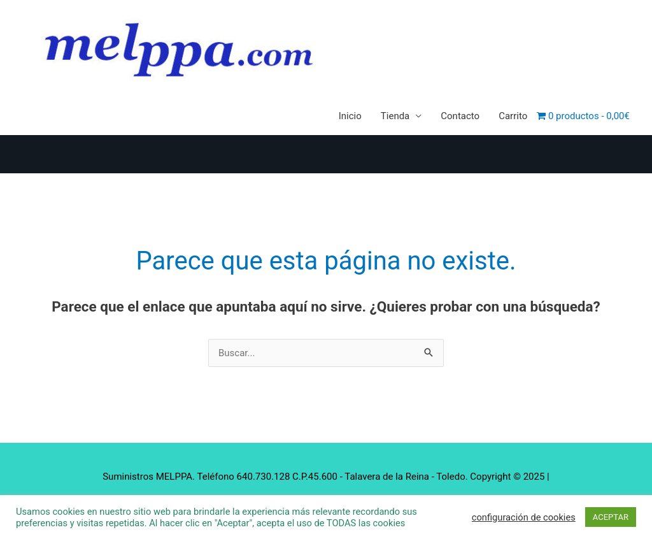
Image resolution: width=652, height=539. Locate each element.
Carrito (513, 116)
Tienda (395, 116)
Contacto (460, 116)
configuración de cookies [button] (524, 517)
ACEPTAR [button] (610, 517)
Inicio (350, 116)
